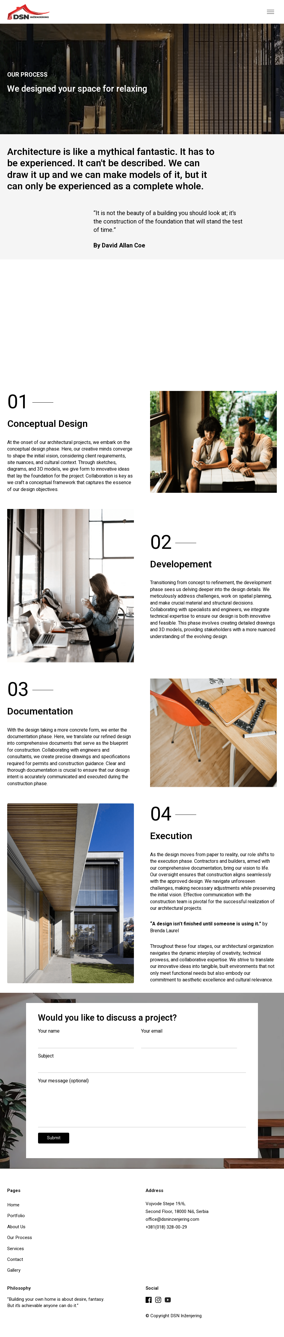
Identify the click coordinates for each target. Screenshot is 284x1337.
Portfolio (16, 1215)
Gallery (13, 1270)
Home (13, 1205)
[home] (28, 12)
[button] (270, 12)
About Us (16, 1226)
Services (15, 1248)
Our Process (19, 1237)
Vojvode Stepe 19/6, (165, 1203)
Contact (15, 1259)
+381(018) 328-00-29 (166, 1227)
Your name (49, 1031)
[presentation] (200, 1143)
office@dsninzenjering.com (172, 1219)
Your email (151, 1031)
